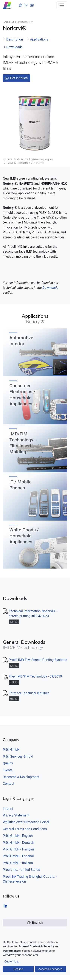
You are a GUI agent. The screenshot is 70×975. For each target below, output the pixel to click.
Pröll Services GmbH (18, 756)
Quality (8, 763)
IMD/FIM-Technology (18, 163)
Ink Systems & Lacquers (40, 159)
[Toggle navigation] (62, 5)
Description (13, 39)
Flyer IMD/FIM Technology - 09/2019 (35, 676)
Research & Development (21, 777)
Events (8, 770)
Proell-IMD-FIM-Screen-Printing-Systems (38, 660)
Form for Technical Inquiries (29, 693)
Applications (37, 39)
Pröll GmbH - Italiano (18, 863)
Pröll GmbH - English (18, 836)
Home (6, 159)
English (35, 922)
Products (18, 159)
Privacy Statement (16, 815)
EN (23, 5)
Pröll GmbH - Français (19, 849)
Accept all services (50, 969)
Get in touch (16, 78)
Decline (18, 969)
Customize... (12, 961)
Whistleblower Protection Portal (26, 822)
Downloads (13, 47)
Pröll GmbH (11, 750)
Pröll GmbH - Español (18, 856)
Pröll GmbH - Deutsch (18, 842)
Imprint (8, 809)
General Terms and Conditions (25, 829)
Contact (8, 783)
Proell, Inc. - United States (21, 870)
